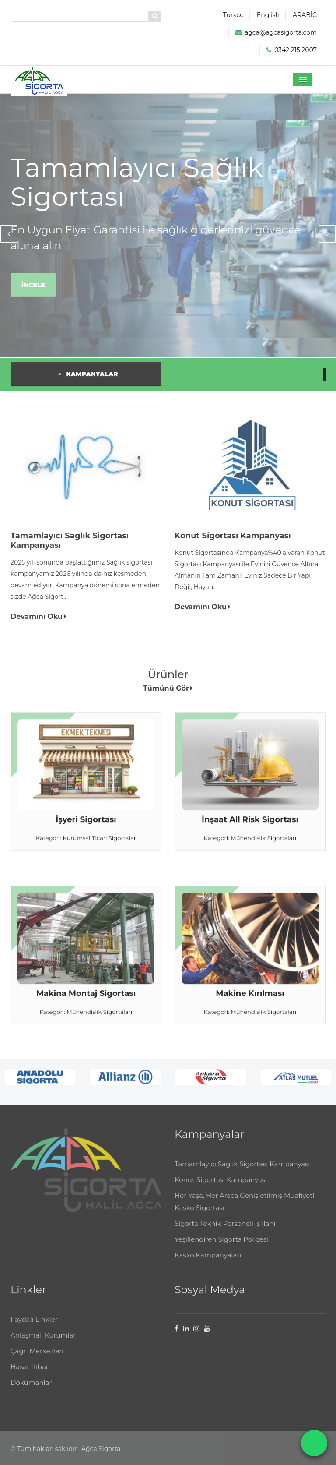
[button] (302, 79)
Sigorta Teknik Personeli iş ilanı (225, 1231)
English (268, 15)
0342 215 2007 (295, 50)
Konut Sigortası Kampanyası (221, 1187)
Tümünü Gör (168, 692)
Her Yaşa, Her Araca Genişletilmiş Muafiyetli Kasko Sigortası (245, 1209)
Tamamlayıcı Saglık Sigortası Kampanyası (242, 1171)
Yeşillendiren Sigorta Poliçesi (221, 1247)
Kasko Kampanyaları (208, 1262)
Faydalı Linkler (34, 1327)
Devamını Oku (38, 620)
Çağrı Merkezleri (36, 1358)
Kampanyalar (85, 378)
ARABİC (305, 15)
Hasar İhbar (29, 1374)
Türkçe (233, 15)
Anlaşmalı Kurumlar (43, 1342)
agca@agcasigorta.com (281, 32)
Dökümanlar (31, 1390)
